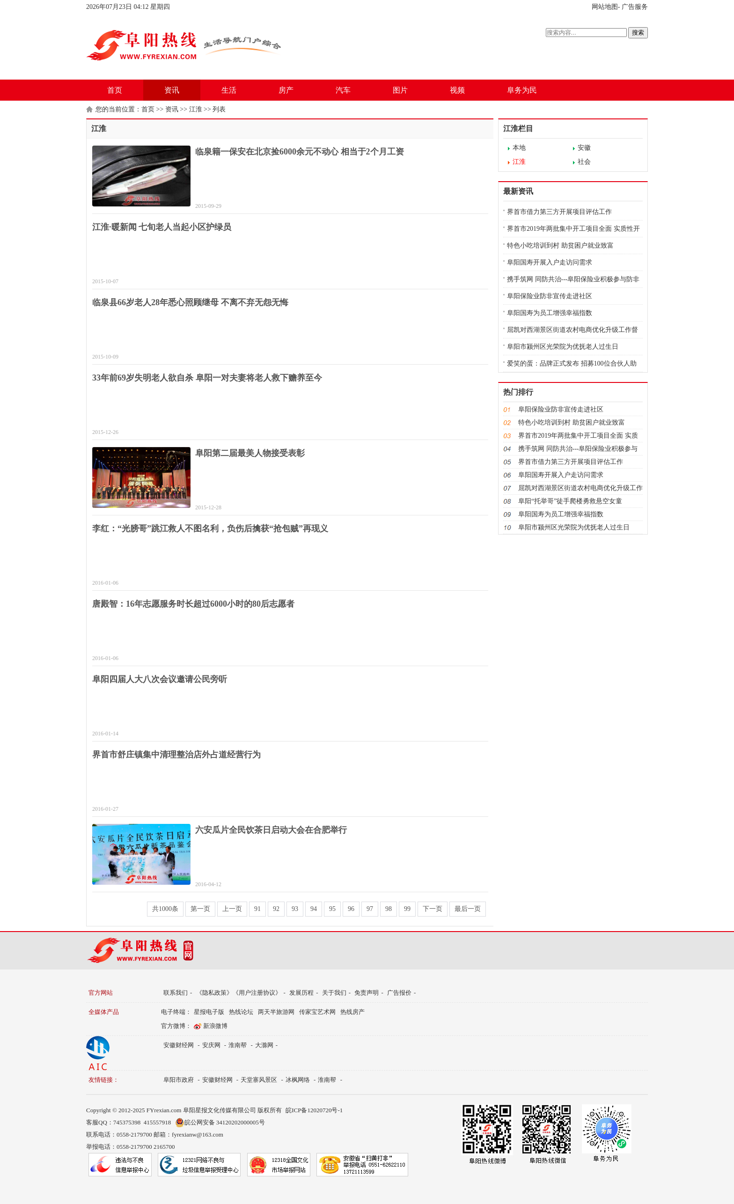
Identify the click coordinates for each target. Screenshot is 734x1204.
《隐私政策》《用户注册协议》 (238, 992)
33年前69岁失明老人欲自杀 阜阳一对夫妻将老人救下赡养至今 (207, 377)
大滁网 (264, 1045)
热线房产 (352, 1011)
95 (332, 908)
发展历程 (301, 992)
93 (295, 908)
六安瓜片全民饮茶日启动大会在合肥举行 (271, 830)
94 (313, 908)
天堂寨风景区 (259, 1079)
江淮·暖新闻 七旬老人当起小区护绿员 (161, 227)
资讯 (171, 90)
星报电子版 (209, 1011)
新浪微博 (215, 1025)
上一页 (232, 908)
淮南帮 (237, 1045)
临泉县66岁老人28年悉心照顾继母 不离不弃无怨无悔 (190, 302)
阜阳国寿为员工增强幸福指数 (549, 312)
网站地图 (605, 6)
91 (257, 908)
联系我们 (175, 992)
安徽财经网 (178, 1045)
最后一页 (468, 908)
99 (407, 908)
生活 (228, 90)
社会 (584, 161)
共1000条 (165, 908)
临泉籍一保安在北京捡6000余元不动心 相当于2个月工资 (299, 151)
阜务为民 (522, 90)
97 (370, 908)
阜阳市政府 (178, 1079)
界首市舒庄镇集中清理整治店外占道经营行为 (176, 754)
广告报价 (399, 992)
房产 (286, 90)
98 (388, 908)
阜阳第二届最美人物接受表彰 (250, 453)
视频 (457, 90)
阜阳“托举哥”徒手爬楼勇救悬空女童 (570, 501)
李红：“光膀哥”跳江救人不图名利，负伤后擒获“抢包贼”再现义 (210, 528)
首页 (114, 90)
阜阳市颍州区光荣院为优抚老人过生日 (562, 346)
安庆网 (211, 1045)
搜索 (638, 32)
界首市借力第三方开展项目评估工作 (559, 211)
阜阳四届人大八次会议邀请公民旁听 (159, 679)
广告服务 (635, 6)
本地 (519, 147)
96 (351, 908)
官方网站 (100, 992)
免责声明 (366, 992)
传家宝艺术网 (317, 1011)
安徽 (584, 147)
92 (276, 908)
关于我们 (334, 992)
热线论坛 (241, 1011)
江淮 (195, 109)
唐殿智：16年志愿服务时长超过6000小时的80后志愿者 (193, 604)
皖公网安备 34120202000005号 (220, 1122)
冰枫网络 (298, 1079)
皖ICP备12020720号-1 (314, 1110)
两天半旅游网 (276, 1011)
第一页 (200, 908)
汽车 (343, 90)
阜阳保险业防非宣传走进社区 (549, 296)
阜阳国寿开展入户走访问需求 (549, 262)
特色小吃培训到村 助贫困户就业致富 (560, 245)
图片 (400, 90)
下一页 (432, 908)
